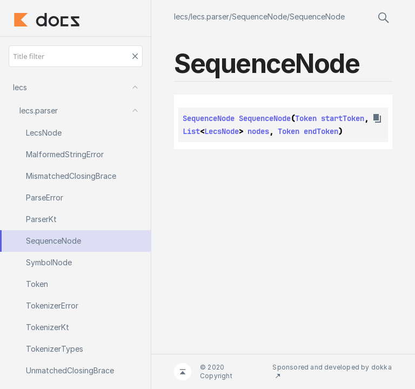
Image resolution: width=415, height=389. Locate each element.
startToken (342, 118)
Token (306, 118)
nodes (258, 131)
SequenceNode (259, 16)
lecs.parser (210, 16)
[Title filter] (76, 56)
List (191, 131)
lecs (181, 16)
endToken (321, 131)
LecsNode (221, 131)
